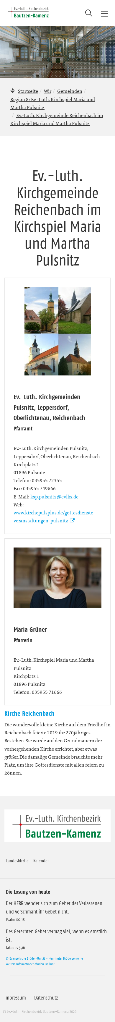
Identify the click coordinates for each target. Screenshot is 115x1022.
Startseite (28, 91)
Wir (47, 91)
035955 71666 (47, 692)
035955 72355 (47, 480)
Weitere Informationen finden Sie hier (30, 964)
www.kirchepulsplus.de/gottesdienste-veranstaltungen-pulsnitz (54, 516)
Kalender (41, 861)
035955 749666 (39, 488)
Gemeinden (69, 91)
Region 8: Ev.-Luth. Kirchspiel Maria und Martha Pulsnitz (52, 103)
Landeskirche (17, 861)
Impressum (15, 998)
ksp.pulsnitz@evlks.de (54, 496)
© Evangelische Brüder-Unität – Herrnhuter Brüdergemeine (44, 958)
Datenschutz (46, 998)
